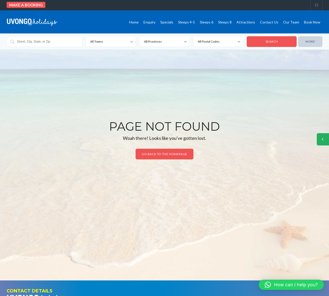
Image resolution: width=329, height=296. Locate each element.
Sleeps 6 (206, 22)
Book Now (312, 22)
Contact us (269, 22)
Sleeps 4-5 (186, 22)
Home (134, 22)
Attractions (245, 22)
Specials (166, 22)
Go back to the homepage (164, 154)
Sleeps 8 (225, 22)
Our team (291, 22)
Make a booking (26, 5)
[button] (291, 285)
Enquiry (149, 22)
